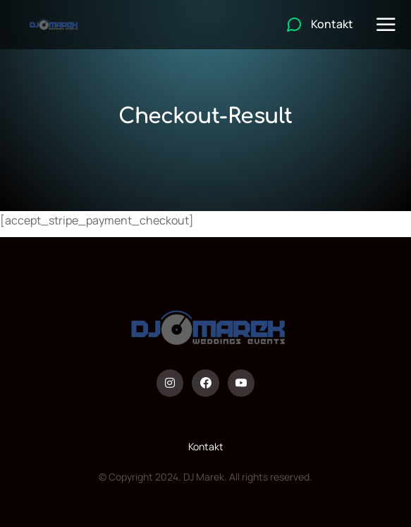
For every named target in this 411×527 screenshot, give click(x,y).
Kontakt (205, 446)
